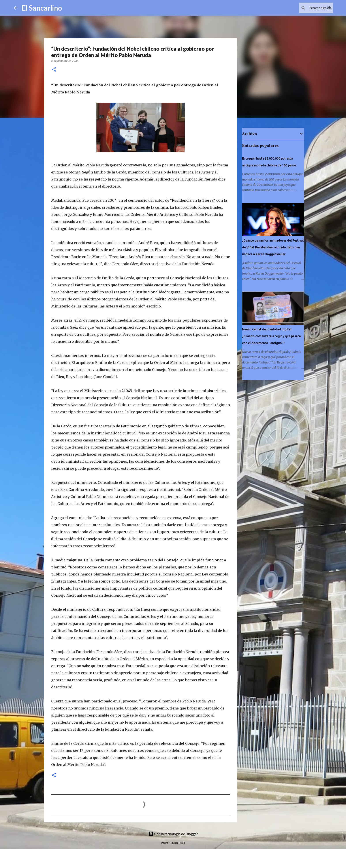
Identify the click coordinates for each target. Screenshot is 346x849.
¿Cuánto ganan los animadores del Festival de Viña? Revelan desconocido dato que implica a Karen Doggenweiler (273, 247)
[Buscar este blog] (310, 8)
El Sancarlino (42, 8)
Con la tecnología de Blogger (173, 834)
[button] (53, 70)
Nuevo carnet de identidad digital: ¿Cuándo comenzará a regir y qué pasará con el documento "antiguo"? (271, 336)
